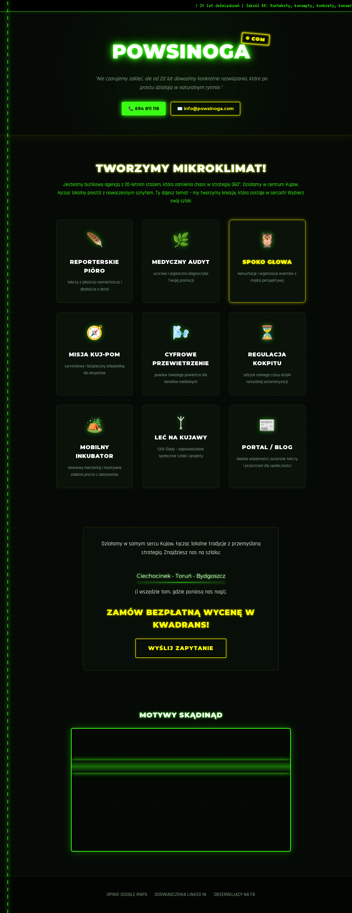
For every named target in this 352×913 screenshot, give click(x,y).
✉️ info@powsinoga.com (205, 108)
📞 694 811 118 (143, 108)
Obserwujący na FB (234, 895)
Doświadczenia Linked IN (180, 895)
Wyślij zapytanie (181, 648)
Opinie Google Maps (127, 895)
